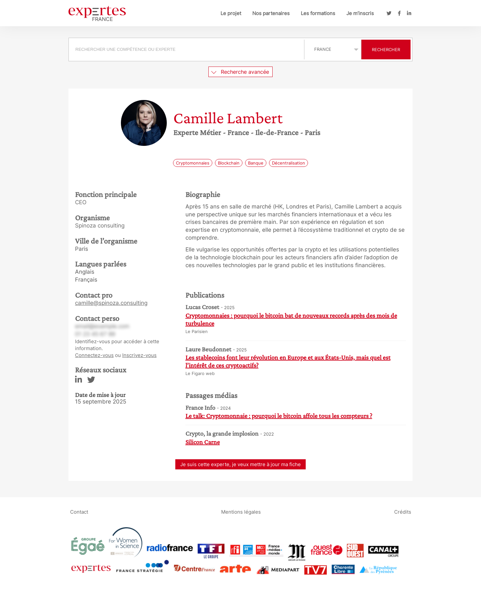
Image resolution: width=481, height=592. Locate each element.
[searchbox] (186, 49)
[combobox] (187, 49)
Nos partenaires (271, 13)
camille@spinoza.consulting (111, 303)
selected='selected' (332, 49)
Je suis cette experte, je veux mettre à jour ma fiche (240, 464)
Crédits (402, 512)
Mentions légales (241, 512)
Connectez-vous (94, 355)
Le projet (231, 13)
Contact (79, 512)
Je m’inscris (360, 13)
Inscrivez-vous (139, 355)
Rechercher (386, 49)
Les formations (318, 13)
